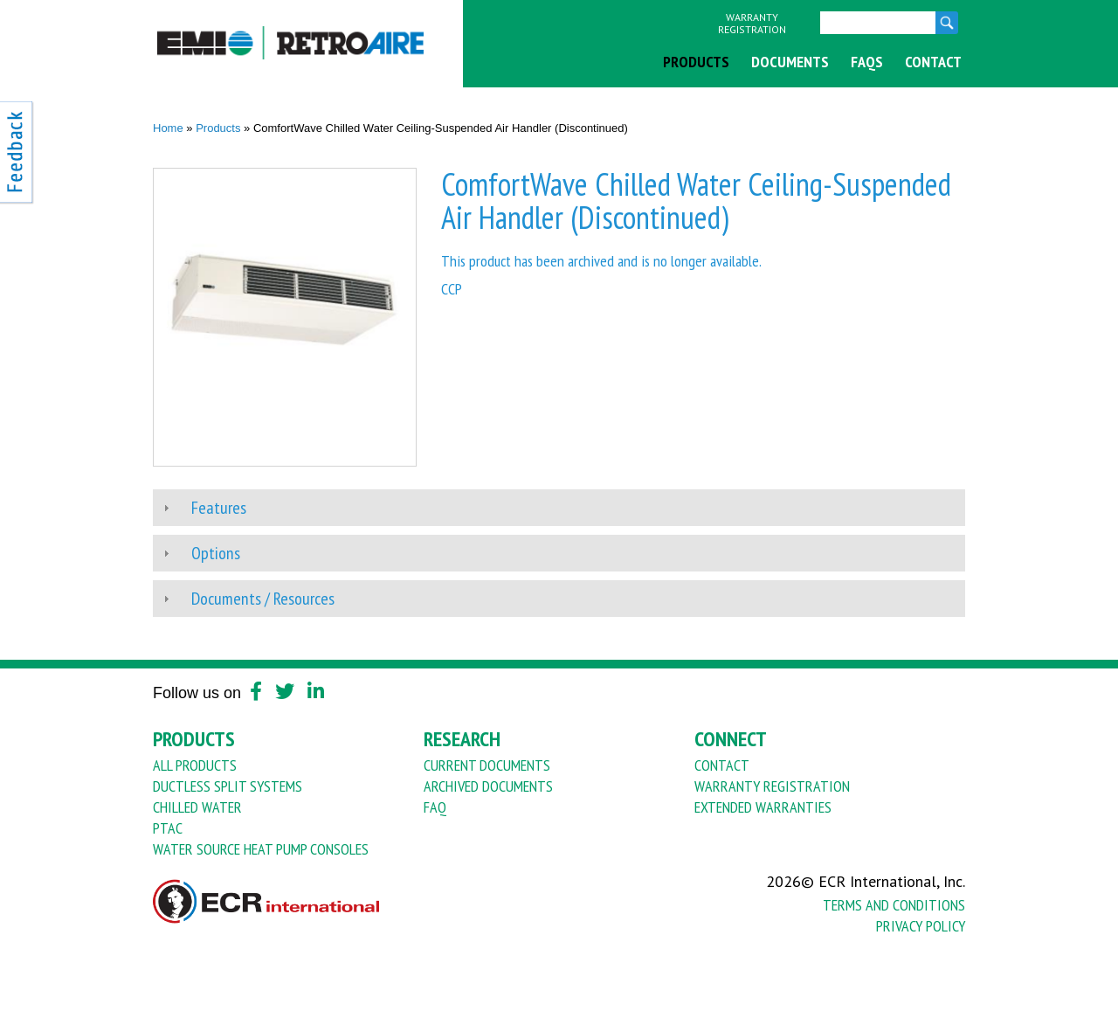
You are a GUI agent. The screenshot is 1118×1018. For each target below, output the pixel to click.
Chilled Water (197, 807)
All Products (195, 765)
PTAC (168, 828)
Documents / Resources (263, 598)
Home (168, 128)
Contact (933, 62)
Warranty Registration (752, 23)
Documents (790, 62)
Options (215, 553)
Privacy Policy (920, 926)
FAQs (867, 62)
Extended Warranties (763, 807)
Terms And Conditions (894, 905)
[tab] (559, 507)
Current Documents (487, 765)
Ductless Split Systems (227, 786)
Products (696, 62)
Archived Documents (488, 786)
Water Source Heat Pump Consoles (261, 849)
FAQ (435, 807)
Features (218, 507)
